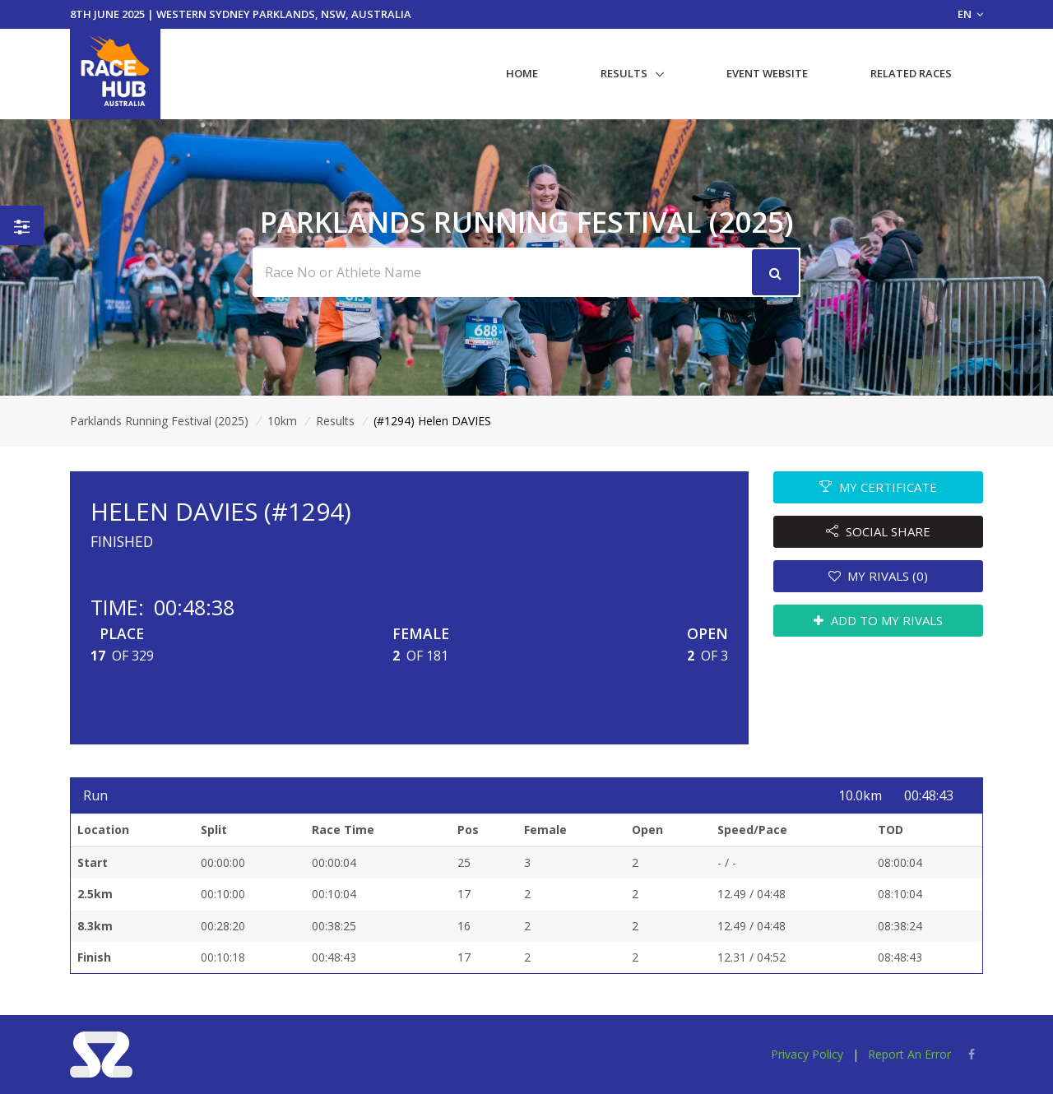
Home (522, 73)
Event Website (767, 73)
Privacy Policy (807, 1054)
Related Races (911, 73)
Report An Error (909, 1054)
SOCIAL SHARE (878, 531)
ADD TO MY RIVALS (878, 620)
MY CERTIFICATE (878, 487)
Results (624, 73)
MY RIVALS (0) (878, 576)
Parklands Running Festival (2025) (159, 421)
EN (970, 14)
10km (282, 421)
